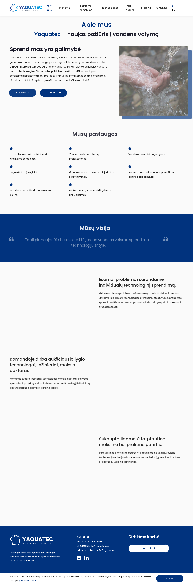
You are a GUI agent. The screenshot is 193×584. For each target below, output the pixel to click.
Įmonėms (64, 7)
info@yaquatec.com (100, 546)
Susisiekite (16, 92)
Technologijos (110, 7)
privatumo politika (28, 580)
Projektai (146, 7)
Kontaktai (161, 7)
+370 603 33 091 (93, 541)
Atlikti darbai (52, 92)
